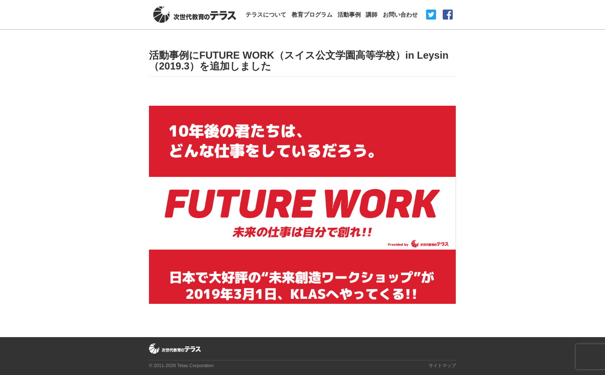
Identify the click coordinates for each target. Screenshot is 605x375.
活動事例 (349, 14)
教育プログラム (312, 14)
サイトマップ (442, 365)
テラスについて (265, 14)
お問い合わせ (400, 14)
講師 (371, 14)
